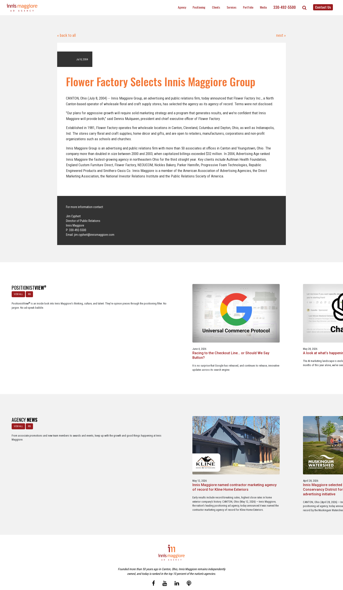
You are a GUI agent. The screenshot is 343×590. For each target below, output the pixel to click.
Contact (174, 567)
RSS (28, 293)
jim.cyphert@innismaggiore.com (94, 234)
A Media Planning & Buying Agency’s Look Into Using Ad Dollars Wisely (308, 330)
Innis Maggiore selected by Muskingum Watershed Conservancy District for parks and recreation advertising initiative (169, 446)
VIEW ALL (17, 293)
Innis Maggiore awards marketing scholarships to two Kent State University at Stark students (238, 444)
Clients (216, 7)
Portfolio (248, 7)
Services (231, 7)
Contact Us (323, 7)
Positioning (199, 7)
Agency (182, 7)
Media (263, 7)
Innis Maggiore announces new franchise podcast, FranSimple (306, 441)
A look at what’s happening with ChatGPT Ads (169, 327)
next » (280, 35)
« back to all (66, 35)
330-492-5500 (284, 7)
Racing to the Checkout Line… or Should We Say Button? (103, 327)
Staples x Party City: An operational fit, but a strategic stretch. (240, 330)
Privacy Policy (189, 567)
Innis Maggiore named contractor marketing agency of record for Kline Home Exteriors (102, 444)
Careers (150, 567)
